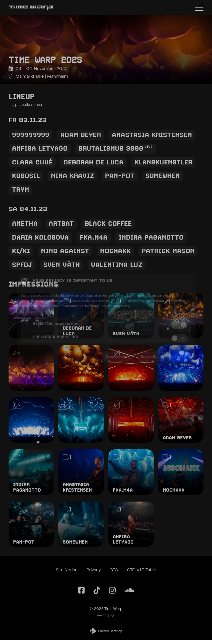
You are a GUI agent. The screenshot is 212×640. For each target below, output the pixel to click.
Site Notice (67, 570)
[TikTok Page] (97, 590)
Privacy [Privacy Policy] (93, 570)
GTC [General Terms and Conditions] (114, 570)
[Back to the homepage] (31, 7)
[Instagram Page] (112, 590)
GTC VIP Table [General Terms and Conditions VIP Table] (141, 570)
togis (112, 616)
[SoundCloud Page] (129, 590)
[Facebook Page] (81, 590)
